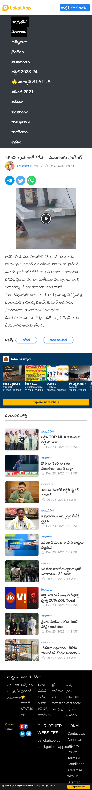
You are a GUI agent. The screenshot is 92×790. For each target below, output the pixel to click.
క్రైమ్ (54, 684)
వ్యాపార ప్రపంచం (71, 712)
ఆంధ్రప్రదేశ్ (19, 21)
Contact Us (76, 733)
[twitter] (21, 182)
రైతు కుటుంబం (72, 694)
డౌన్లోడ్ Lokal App (78, 787)
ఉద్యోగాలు (27, 684)
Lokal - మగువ (42, 687)
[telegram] (10, 182)
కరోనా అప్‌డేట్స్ (43, 706)
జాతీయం (58, 691)
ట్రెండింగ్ (26, 691)
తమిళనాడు (14, 698)
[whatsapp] (32, 182)
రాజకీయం (44, 715)
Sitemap (73, 782)
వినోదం (43, 696)
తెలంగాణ (18, 31)
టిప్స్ (23, 715)
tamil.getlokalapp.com (54, 747)
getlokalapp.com (50, 740)
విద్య (69, 684)
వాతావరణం (73, 703)
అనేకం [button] (17, 141)
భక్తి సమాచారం (59, 700)
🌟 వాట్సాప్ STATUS (27, 703)
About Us (74, 740)
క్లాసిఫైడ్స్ (57, 709)
